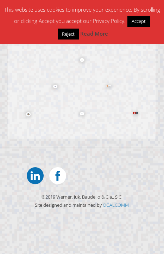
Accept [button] (139, 21)
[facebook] (59, 174)
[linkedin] (36, 174)
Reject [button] (68, 34)
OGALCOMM (116, 205)
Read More (94, 33)
